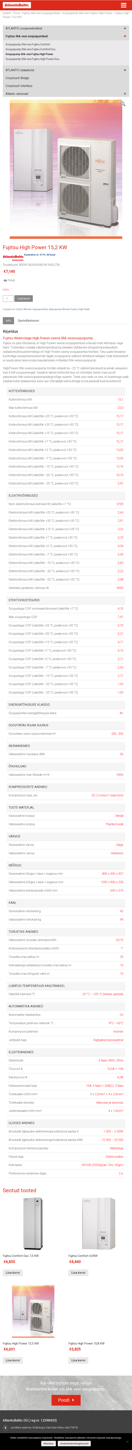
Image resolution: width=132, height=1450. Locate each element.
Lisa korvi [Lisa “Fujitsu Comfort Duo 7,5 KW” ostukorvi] (13, 1273)
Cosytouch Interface (19, 86)
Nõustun (49, 1443)
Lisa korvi (23, 298)
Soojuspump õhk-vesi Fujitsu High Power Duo (32, 59)
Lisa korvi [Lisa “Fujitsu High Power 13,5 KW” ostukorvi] (13, 1360)
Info (8, 320)
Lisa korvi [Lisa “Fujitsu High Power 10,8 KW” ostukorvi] (78, 1360)
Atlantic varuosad (17, 94)
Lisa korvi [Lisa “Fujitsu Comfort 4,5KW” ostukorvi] (78, 1273)
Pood (16, 13)
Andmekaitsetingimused (74, 1443)
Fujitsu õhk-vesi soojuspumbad (41, 13)
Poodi (64, 1400)
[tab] (8, 320)
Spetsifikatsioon (28, 320)
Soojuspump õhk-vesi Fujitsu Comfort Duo (31, 49)
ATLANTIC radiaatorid (20, 70)
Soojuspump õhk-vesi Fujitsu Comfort (28, 44)
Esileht (7, 13)
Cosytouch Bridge (17, 78)
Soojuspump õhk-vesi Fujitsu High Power (87, 13)
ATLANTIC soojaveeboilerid (24, 28)
